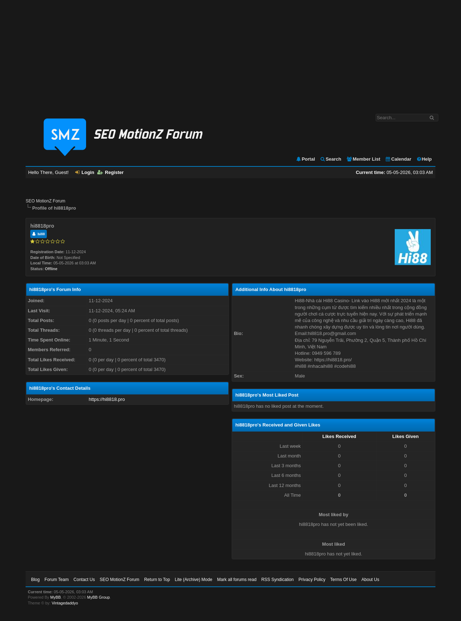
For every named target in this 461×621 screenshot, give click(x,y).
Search (330, 159)
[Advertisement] (230, 53)
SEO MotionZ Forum (45, 201)
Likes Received (339, 436)
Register (110, 172)
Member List (363, 159)
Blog (35, 579)
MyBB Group (98, 597)
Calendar (398, 159)
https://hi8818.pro (107, 399)
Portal (305, 159)
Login (84, 172)
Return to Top (157, 579)
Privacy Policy (312, 579)
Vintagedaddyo (65, 603)
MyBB (55, 597)
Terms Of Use (343, 579)
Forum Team (57, 579)
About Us (370, 579)
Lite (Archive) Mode (193, 579)
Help (424, 159)
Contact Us (84, 579)
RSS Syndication (277, 579)
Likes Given (405, 436)
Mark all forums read (236, 579)
